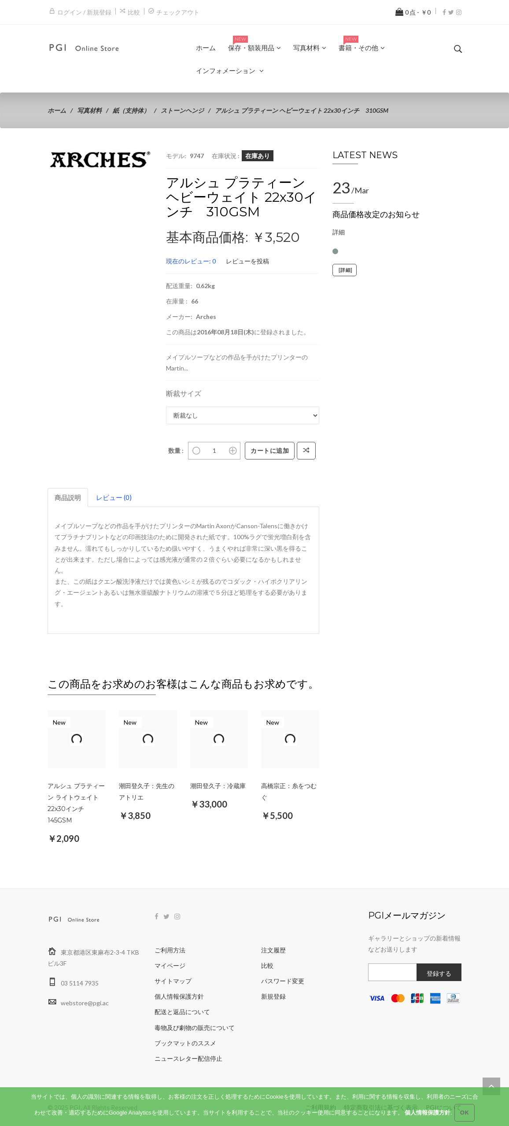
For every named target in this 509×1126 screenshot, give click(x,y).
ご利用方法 (170, 950)
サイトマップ (173, 981)
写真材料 (89, 110)
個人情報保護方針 (179, 996)
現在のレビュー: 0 (191, 261)
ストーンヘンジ (182, 110)
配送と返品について (182, 1011)
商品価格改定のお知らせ (376, 214)
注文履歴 (273, 950)
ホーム (57, 110)
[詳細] (344, 270)
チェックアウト (177, 12)
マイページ (170, 965)
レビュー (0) (114, 497)
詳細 (338, 232)
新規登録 (273, 996)
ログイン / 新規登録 (84, 12)
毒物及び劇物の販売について (195, 1027)
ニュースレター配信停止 (188, 1058)
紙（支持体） (131, 110)
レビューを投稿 (247, 261)
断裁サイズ (183, 393)
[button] (145, 158)
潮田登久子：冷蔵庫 (218, 786)
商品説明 (68, 497)
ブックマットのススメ (185, 1043)
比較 (134, 12)
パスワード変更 (282, 981)
